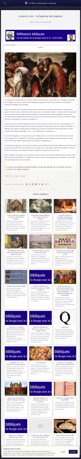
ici (28, 169)
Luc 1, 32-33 (54, 150)
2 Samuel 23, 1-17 (13, 138)
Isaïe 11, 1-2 (38, 141)
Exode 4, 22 (25, 119)
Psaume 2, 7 (33, 119)
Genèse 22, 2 (17, 119)
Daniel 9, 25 (46, 141)
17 (33, 138)
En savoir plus (50, 455)
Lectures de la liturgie (10, 45)
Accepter (73, 451)
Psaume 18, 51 (23, 138)
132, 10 (30, 138)
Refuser (63, 451)
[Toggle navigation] (5, 3)
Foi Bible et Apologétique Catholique (40, 3)
